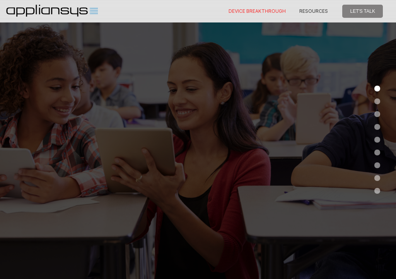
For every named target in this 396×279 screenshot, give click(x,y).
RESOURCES (313, 11)
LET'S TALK (362, 11)
